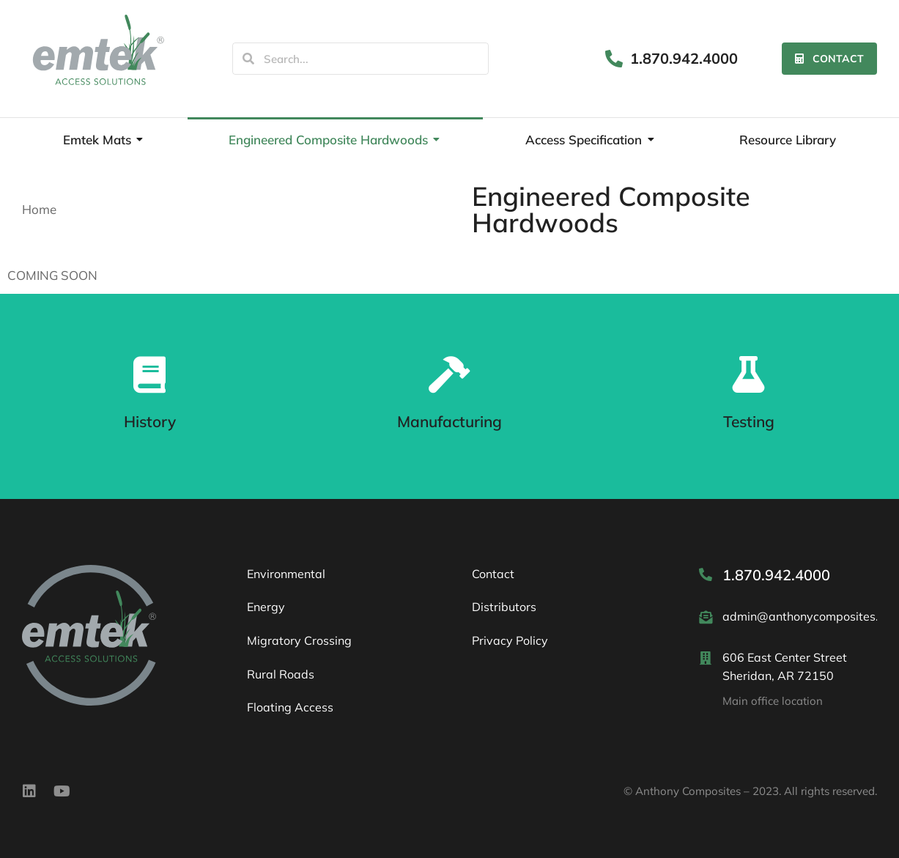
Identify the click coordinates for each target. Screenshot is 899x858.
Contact (829, 58)
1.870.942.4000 (684, 58)
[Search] (248, 59)
